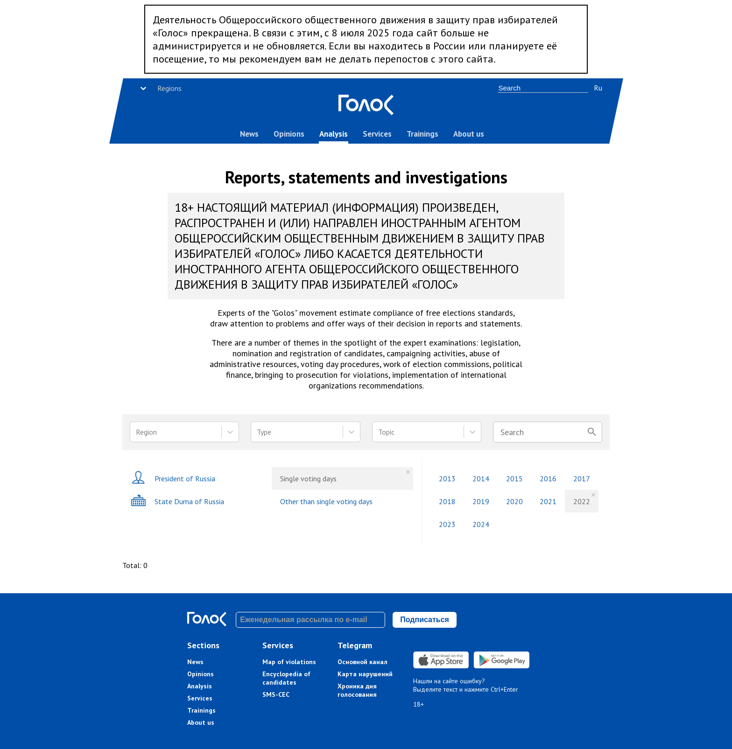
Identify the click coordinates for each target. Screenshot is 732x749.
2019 (480, 501)
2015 (514, 478)
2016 (548, 478)
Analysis (333, 134)
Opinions (289, 134)
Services (377, 134)
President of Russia (173, 478)
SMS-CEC (275, 694)
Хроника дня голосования (357, 690)
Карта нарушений (365, 674)
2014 (480, 478)
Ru (598, 87)
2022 (581, 501)
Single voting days (308, 478)
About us (468, 134)
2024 (480, 524)
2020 (514, 501)
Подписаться (424, 620)
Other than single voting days (326, 501)
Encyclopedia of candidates (286, 678)
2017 (581, 478)
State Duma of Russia (177, 501)
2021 (548, 501)
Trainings (422, 134)
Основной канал (362, 662)
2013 (447, 478)
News (249, 134)
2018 (447, 501)
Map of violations (289, 662)
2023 (447, 524)
